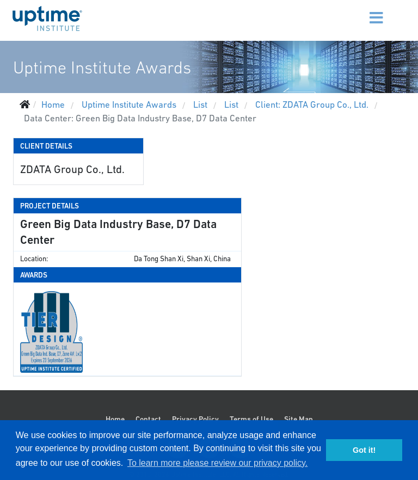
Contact (148, 419)
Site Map (298, 419)
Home (115, 419)
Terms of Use (251, 419)
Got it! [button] (364, 450)
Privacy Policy (195, 419)
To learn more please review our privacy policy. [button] (217, 462)
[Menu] (362, 11)
